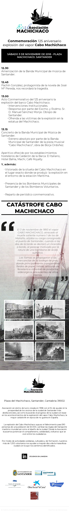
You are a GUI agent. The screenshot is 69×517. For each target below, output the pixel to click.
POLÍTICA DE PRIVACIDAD (58, 510)
